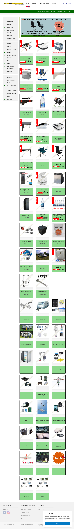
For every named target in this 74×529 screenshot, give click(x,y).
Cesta (68, 4)
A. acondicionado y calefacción (9, 86)
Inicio (27, 3)
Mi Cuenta (53, 11)
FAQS (70, 11)
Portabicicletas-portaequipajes (8, 67)
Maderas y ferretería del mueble (9, 56)
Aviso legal (23, 516)
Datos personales (41, 509)
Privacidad (23, 510)
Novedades (10, 18)
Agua (6, 63)
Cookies (22, 513)
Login (65, 11)
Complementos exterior (8, 31)
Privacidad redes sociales (25, 515)
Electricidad (8, 27)
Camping (7, 46)
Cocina (7, 52)
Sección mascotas (11, 93)
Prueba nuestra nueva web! (26, 509)
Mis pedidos (40, 510)
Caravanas (9, 24)
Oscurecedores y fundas (9, 81)
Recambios (7, 99)
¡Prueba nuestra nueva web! (43, 11)
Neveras (7, 43)
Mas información (48, 519)
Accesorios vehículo (9, 49)
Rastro (6, 96)
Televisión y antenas (11, 90)
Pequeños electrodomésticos (9, 72)
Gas (6, 60)
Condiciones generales (44, 3)
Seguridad (7, 35)
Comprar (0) (60, 11)
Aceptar (58, 523)
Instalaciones (8, 21)
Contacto (54, 3)
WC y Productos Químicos (11, 39)
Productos (34, 3)
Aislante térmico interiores (11, 76)
